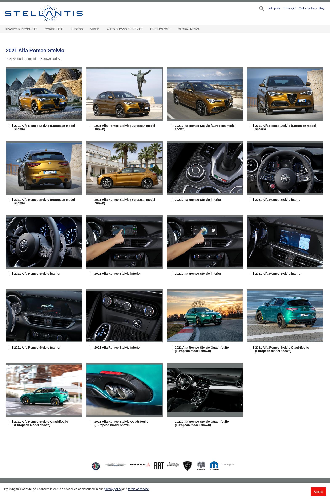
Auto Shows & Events (124, 29)
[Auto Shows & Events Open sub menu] (144, 29)
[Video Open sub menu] (101, 29)
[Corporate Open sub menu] (65, 29)
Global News (188, 29)
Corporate (54, 29)
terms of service (138, 489)
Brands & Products (21, 29)
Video (95, 29)
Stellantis (53, 13)
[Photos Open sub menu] (85, 29)
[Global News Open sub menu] (201, 29)
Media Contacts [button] (308, 8)
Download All (52, 58)
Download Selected (22, 58)
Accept (318, 491)
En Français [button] (290, 8)
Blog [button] (321, 8)
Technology (160, 29)
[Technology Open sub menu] (172, 29)
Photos (77, 29)
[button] (261, 8)
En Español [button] (273, 8)
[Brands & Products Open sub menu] (39, 29)
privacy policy (112, 489)
